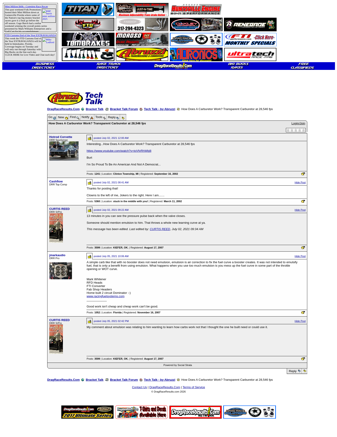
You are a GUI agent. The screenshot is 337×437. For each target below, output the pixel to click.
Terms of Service (194, 387)
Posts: (93, 173)
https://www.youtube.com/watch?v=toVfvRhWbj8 (119, 150)
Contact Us (139, 387)
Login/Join (298, 123)
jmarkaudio (57, 255)
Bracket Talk (95, 109)
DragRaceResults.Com (63, 109)
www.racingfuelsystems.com (105, 296)
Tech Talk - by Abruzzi (159, 109)
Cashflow (56, 181)
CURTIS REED (59, 209)
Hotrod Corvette (60, 137)
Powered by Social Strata (178, 365)
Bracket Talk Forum (124, 109)
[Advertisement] (19, 164)
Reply (292, 371)
